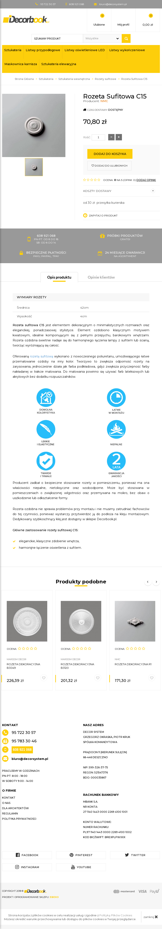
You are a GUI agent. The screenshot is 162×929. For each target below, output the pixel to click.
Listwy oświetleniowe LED (85, 50)
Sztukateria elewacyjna (58, 64)
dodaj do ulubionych (109, 165)
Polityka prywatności (19, 818)
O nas (6, 802)
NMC (104, 101)
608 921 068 (22, 749)
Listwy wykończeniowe (127, 50)
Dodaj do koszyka (110, 154)
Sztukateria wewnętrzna (74, 79)
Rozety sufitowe (105, 79)
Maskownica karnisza (20, 64)
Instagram (27, 867)
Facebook (27, 855)
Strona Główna (24, 79)
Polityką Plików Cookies (115, 915)
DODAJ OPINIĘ (146, 180)
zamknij (150, 917)
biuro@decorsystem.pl (113, 4)
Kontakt (8, 797)
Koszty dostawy (119, 191)
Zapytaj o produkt (100, 215)
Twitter (135, 855)
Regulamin (10, 813)
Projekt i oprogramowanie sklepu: (30, 897)
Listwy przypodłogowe (43, 50)
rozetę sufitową (41, 356)
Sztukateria (12, 50)
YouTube (81, 867)
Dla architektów (15, 808)
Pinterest (81, 855)
